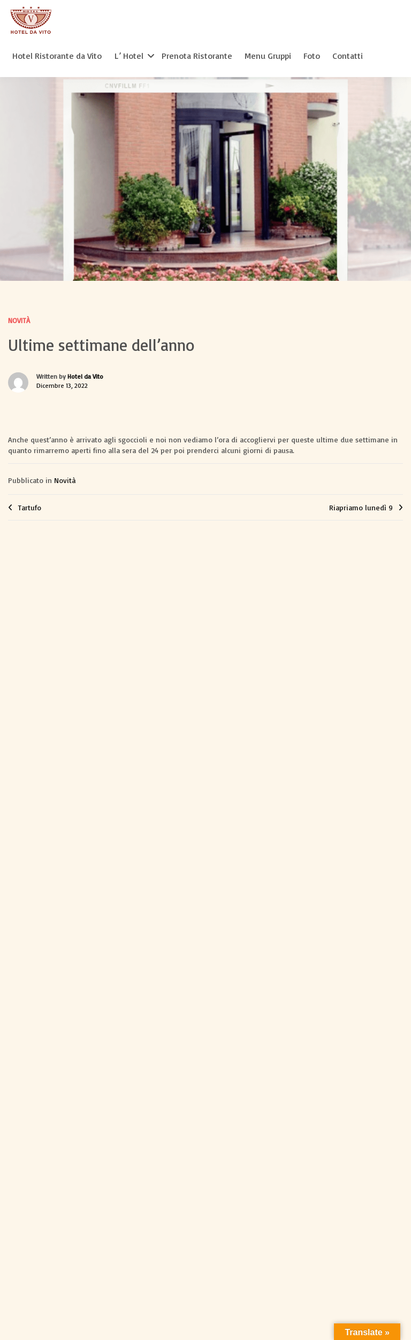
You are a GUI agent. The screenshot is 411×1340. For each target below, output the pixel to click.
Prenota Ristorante (197, 55)
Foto (311, 55)
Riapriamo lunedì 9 (361, 507)
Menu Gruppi (268, 55)
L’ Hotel (129, 55)
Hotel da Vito (85, 376)
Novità (19, 320)
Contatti (347, 55)
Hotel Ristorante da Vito (57, 55)
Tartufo (29, 507)
